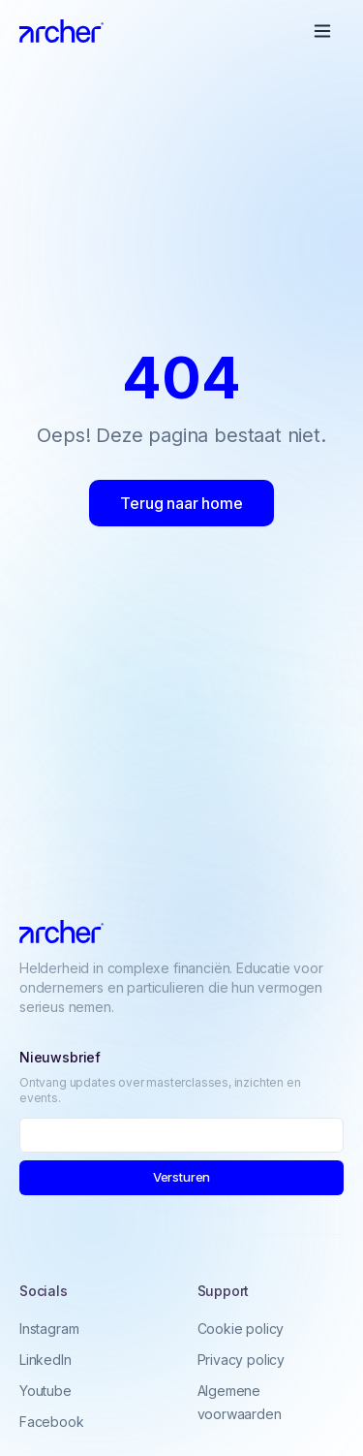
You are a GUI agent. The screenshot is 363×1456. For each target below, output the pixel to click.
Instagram (48, 1330)
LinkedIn (45, 1361)
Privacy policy (241, 1362)
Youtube (45, 1392)
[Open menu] (322, 31)
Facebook (51, 1423)
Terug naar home (181, 503)
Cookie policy (241, 1331)
